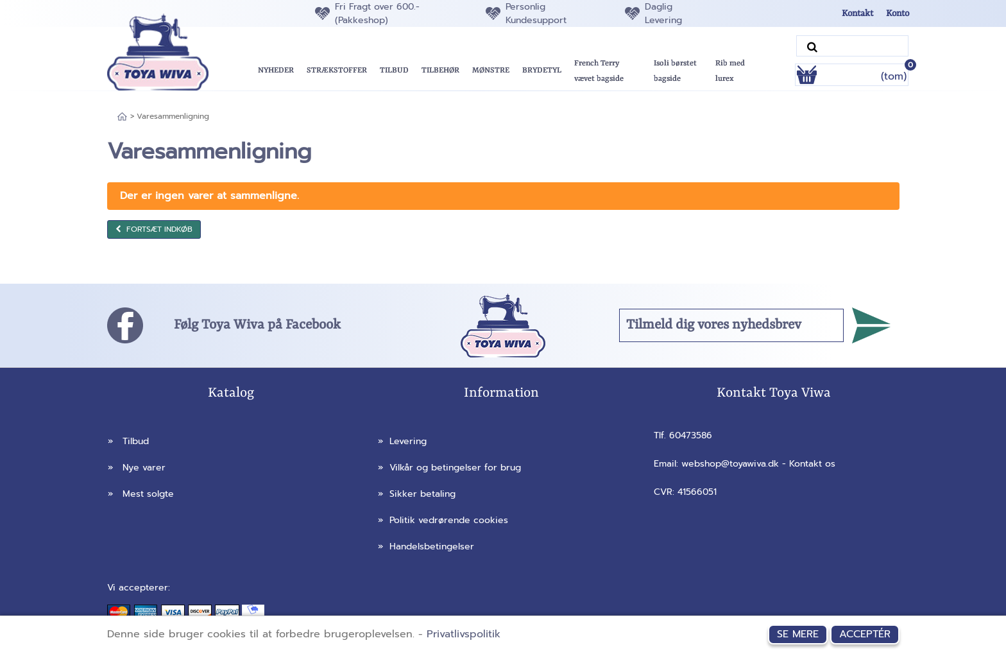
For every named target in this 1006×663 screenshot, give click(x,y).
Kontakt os (812, 463)
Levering (402, 441)
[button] (394, 70)
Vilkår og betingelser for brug (449, 467)
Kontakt (857, 13)
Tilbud (128, 441)
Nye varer (137, 467)
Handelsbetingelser (426, 546)
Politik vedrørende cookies (443, 520)
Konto (897, 13)
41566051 (697, 492)
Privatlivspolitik (463, 634)
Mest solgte (141, 494)
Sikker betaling (417, 494)
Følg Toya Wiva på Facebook (257, 325)
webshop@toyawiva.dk (730, 463)
